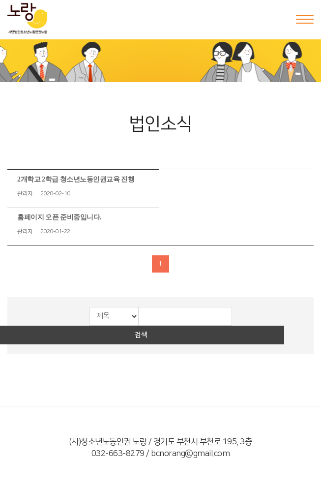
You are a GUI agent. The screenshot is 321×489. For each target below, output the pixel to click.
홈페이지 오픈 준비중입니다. (59, 217)
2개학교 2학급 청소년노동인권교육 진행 (75, 179)
